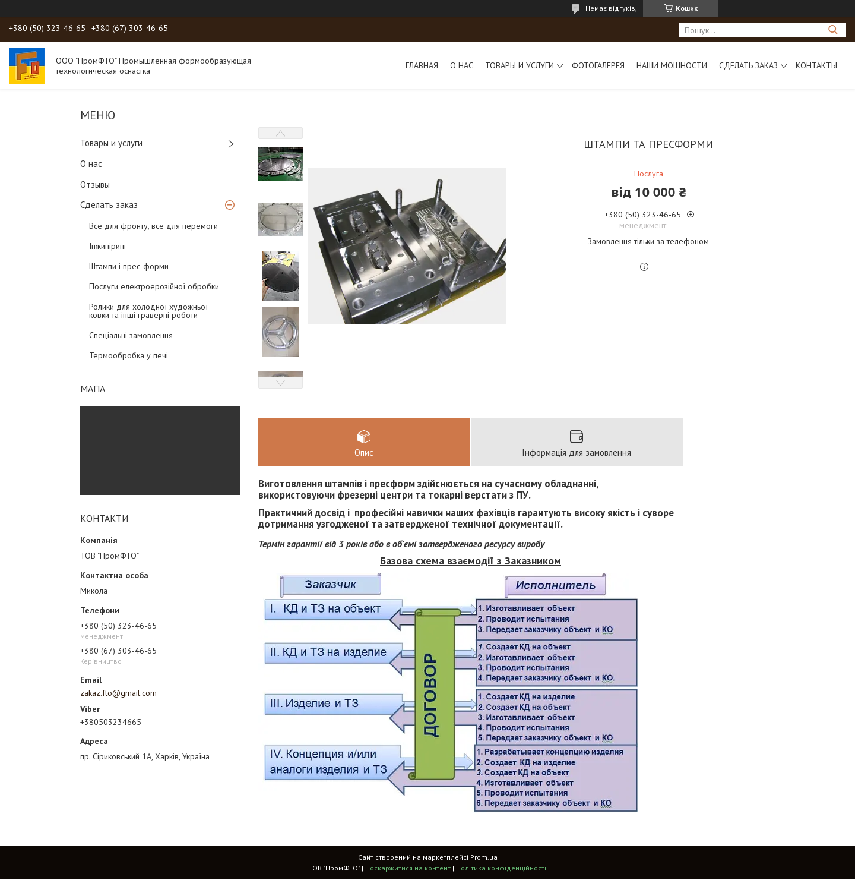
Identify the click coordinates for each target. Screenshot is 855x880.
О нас (461, 65)
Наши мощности (671, 65)
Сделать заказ (748, 65)
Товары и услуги (519, 65)
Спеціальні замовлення (131, 335)
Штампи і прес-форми (129, 266)
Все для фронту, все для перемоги (153, 225)
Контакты (816, 65)
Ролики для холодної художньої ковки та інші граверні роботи (148, 310)
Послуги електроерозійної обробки (154, 286)
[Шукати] (832, 30)
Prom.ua (484, 857)
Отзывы (95, 184)
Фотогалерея (598, 65)
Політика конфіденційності (501, 868)
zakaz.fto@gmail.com (118, 692)
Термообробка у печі (128, 355)
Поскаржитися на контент (408, 868)
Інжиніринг (108, 246)
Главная (422, 65)
